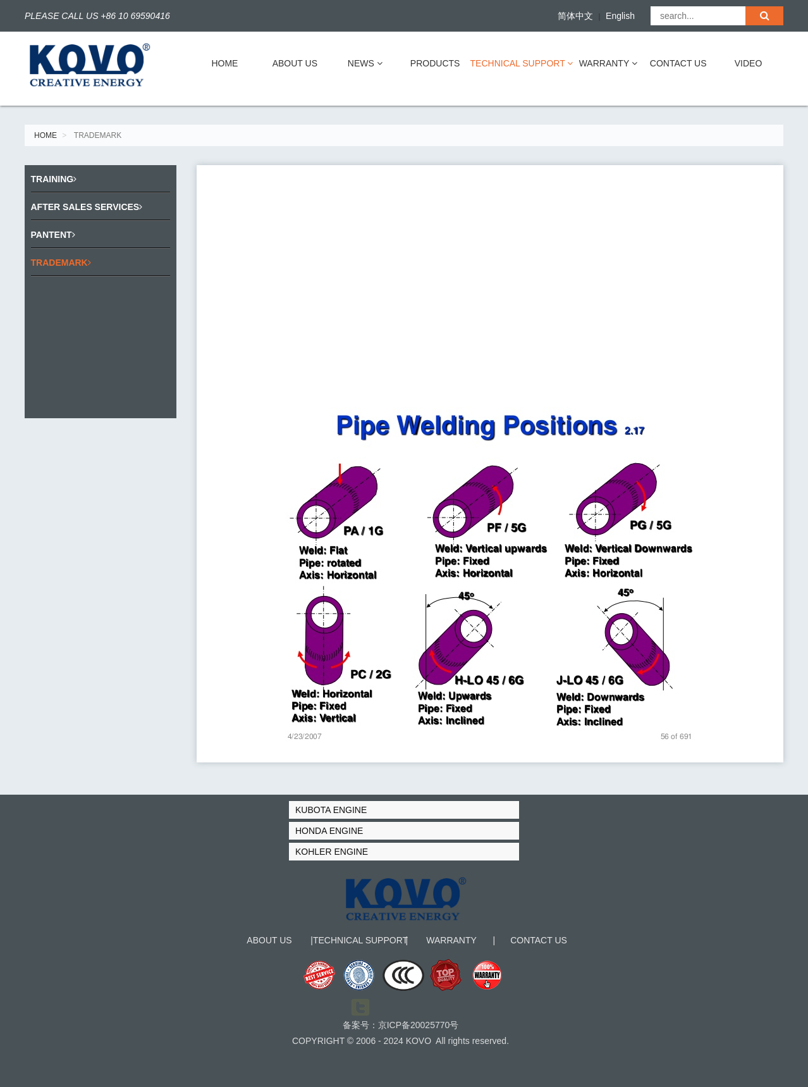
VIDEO (748, 63)
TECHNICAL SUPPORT (521, 63)
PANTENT (53, 235)
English (620, 16)
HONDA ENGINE (329, 831)
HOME (224, 63)
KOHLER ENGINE (331, 852)
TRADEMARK (61, 263)
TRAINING (54, 179)
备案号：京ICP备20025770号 (400, 1034)
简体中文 (575, 16)
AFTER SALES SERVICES (87, 207)
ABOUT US (294, 63)
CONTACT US (678, 63)
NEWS (365, 63)
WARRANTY (608, 63)
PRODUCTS (435, 63)
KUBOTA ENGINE (331, 810)
